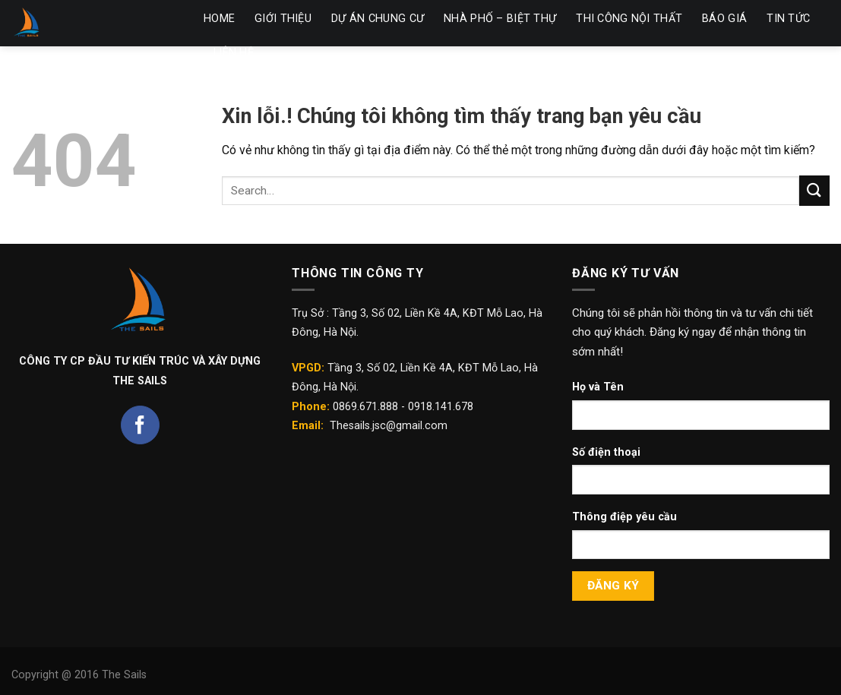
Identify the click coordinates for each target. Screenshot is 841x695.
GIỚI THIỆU (283, 18)
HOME (219, 18)
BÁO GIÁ (724, 18)
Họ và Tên (598, 387)
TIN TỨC (788, 18)
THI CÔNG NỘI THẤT (629, 18)
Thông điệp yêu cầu (624, 516)
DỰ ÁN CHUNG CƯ (377, 18)
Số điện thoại (606, 452)
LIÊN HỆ (233, 52)
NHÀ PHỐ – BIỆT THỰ (500, 18)
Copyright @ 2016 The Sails (79, 674)
